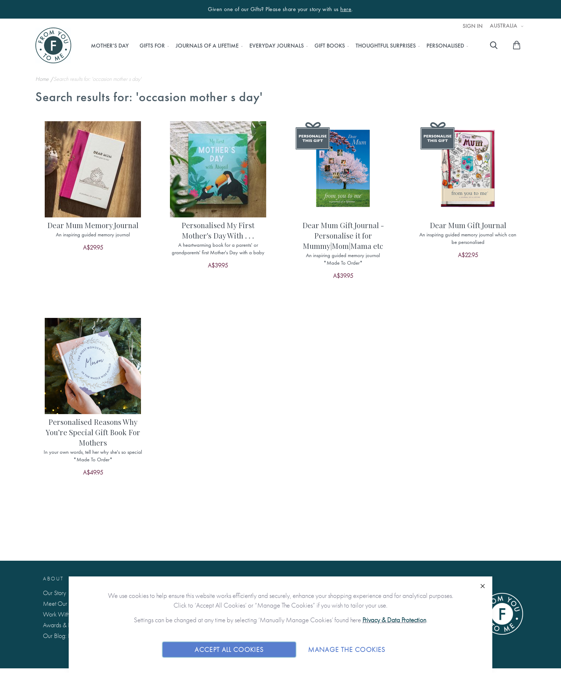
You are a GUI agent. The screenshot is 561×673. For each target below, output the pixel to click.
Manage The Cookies (346, 649)
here (345, 9)
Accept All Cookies (229, 649)
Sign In (473, 26)
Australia (504, 25)
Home (42, 79)
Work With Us (60, 614)
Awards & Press (61, 625)
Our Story (54, 593)
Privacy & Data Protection (394, 619)
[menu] (277, 46)
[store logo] (53, 45)
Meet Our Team (62, 603)
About (53, 578)
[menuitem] (110, 46)
